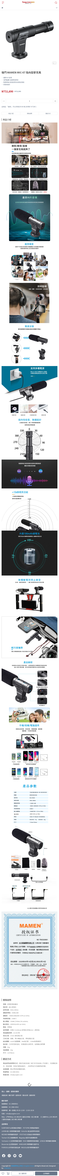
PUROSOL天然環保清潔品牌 (11, 1147)
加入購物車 (23, 1173)
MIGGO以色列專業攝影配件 (30, 1147)
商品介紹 (10, 113)
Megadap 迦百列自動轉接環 (28, 1138)
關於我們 (11, 1095)
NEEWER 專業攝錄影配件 (10, 1134)
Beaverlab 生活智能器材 (10, 1144)
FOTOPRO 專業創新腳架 (31, 1128)
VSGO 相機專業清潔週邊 (31, 1141)
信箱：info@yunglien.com (11, 1114)
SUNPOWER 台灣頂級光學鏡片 (12, 1128)
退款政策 (18, 1095)
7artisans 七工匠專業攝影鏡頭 (12, 1141)
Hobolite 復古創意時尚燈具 (30, 1131)
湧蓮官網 (4, 1095)
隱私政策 (25, 1095)
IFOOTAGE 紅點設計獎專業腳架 (29, 1134)
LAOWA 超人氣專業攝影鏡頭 (11, 1131)
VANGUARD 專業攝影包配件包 (29, 1144)
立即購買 (46, 1173)
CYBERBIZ (7, 1168)
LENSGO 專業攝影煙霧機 (48, 1141)
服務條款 (32, 1095)
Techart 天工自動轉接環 (10, 1138)
